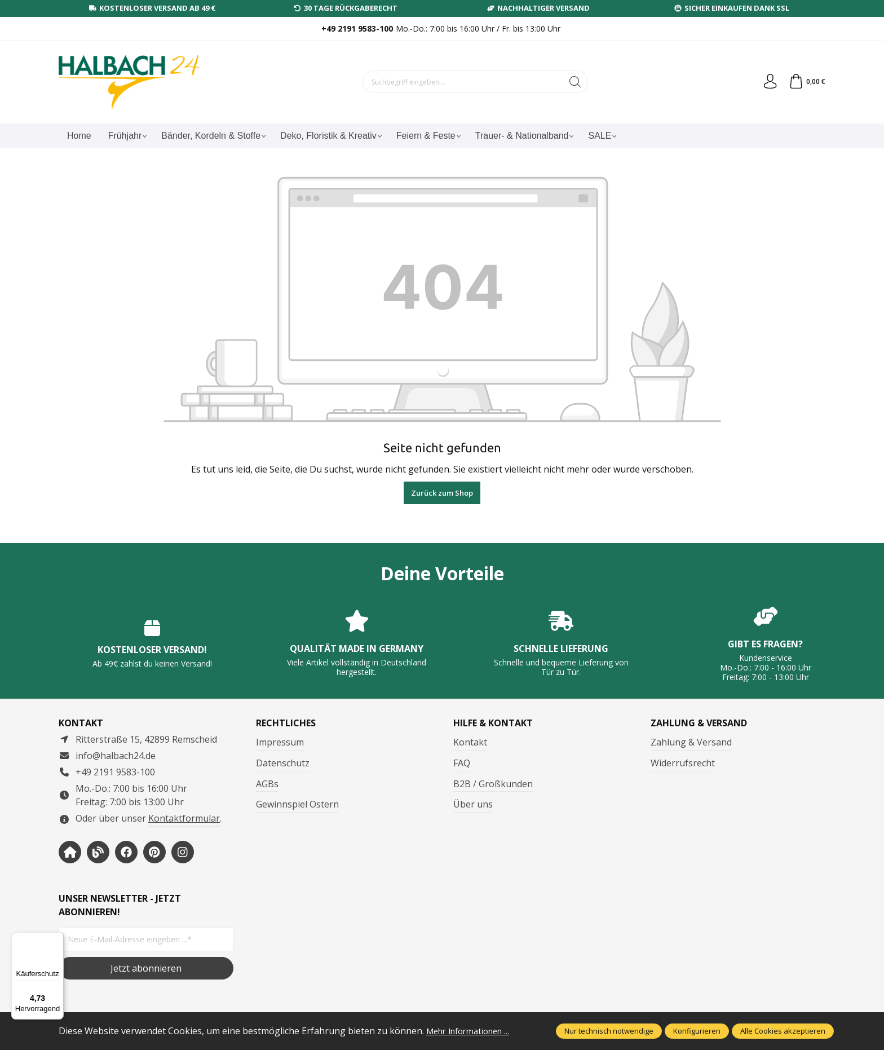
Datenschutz (283, 763)
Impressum (280, 742)
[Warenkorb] (805, 82)
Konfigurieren (697, 1031)
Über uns (473, 804)
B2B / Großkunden (493, 784)
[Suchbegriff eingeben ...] (461, 81)
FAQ (461, 763)
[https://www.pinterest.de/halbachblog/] (154, 852)
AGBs (267, 784)
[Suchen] (573, 81)
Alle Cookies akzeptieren (782, 1031)
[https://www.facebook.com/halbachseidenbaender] (126, 852)
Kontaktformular (184, 818)
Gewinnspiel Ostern (297, 804)
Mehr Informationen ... (473, 1031)
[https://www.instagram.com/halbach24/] (182, 852)
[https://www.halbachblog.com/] (98, 852)
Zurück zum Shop (442, 493)
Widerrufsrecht (683, 763)
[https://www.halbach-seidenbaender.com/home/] (70, 852)
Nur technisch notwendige (608, 1031)
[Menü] (57, 939)
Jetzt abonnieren (146, 968)
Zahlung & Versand (691, 742)
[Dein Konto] (766, 82)
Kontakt (470, 742)
